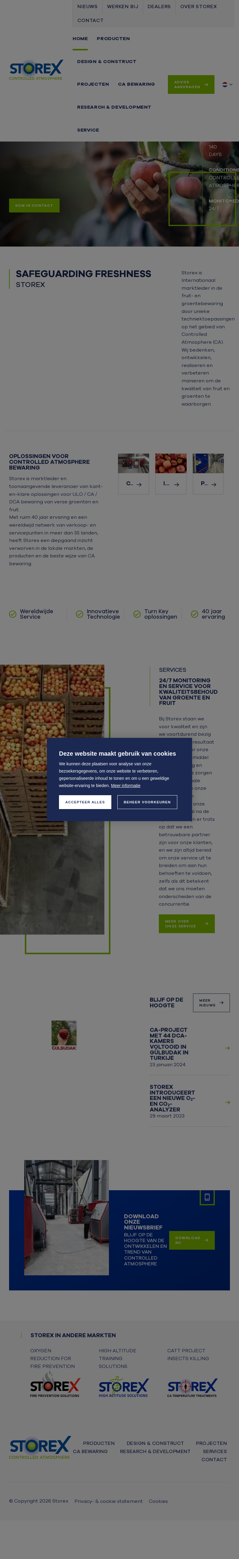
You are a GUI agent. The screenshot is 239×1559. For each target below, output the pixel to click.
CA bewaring (136, 84)
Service (88, 130)
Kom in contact (34, 205)
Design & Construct (107, 61)
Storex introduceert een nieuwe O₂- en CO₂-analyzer (172, 1098)
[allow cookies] (85, 802)
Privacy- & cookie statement (108, 1501)
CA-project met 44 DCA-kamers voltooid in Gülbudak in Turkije (169, 1044)
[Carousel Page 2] (230, 194)
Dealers (159, 6)
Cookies (158, 1501)
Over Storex (198, 6)
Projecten (93, 84)
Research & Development (114, 107)
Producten (113, 38)
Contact (90, 20)
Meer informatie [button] (125, 785)
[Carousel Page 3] (230, 200)
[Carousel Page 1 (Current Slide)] (230, 187)
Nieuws (87, 6)
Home (80, 38)
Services (215, 1451)
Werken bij (122, 6)
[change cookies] (147, 802)
